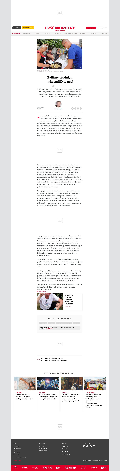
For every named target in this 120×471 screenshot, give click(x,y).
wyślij (81, 108)
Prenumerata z (28, 28)
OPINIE (37, 33)
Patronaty (83, 33)
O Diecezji (104, 33)
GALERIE (47, 33)
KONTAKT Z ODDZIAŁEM (70, 33)
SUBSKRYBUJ (91, 28)
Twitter (78, 108)
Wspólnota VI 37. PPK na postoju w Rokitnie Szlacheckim (69, 299)
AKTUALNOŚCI (26, 33)
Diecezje (93, 33)
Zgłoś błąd (17, 460)
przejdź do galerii (60, 86)
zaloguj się (100, 28)
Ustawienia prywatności (44, 450)
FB (75, 108)
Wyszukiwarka (106, 27)
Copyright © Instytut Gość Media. (89, 460)
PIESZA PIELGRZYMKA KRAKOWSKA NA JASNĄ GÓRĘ (52, 358)
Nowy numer (16, 33)
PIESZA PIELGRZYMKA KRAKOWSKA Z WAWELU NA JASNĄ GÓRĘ (54, 360)
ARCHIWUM (58, 33)
